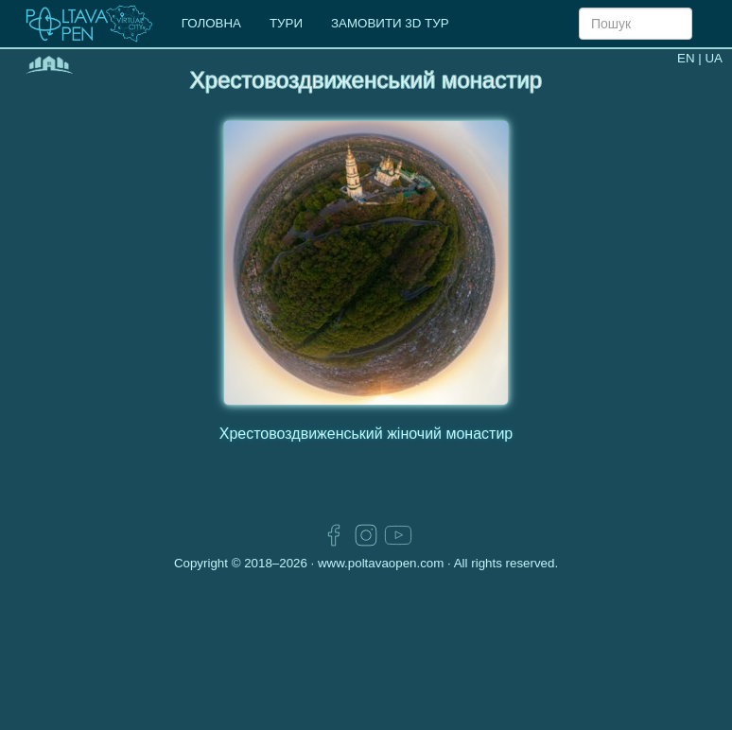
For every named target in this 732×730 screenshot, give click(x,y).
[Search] (635, 24)
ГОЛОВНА (211, 23)
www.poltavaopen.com (381, 563)
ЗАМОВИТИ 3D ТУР (390, 23)
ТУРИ (286, 23)
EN (686, 58)
